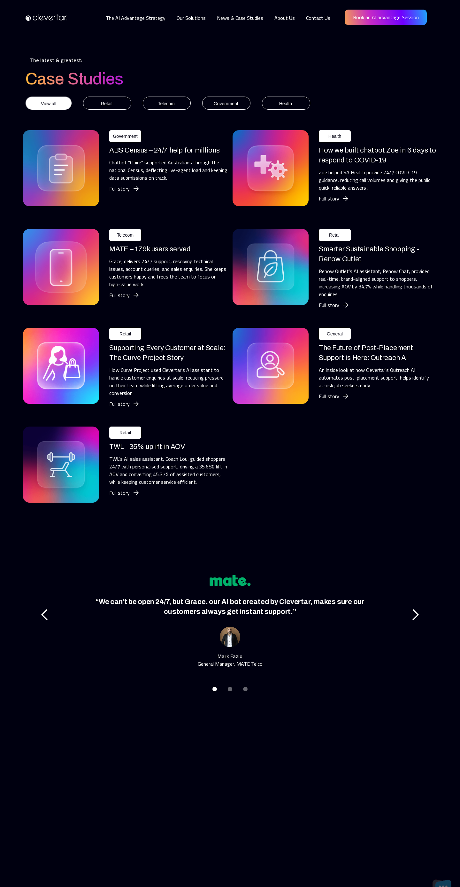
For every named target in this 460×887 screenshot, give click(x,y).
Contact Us (318, 18)
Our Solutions (191, 18)
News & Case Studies (240, 18)
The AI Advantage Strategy (135, 18)
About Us (284, 18)
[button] (44, 615)
